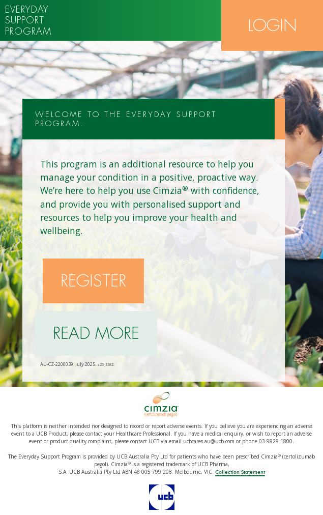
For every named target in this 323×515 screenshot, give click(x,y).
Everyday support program (28, 20)
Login (272, 25)
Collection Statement (240, 472)
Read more (96, 333)
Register (93, 281)
